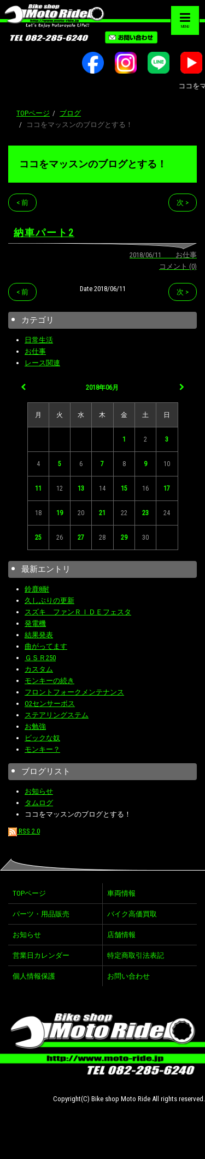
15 (124, 488)
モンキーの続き (49, 681)
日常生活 (39, 340)
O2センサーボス (50, 703)
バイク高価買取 (132, 914)
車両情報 (121, 893)
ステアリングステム (57, 715)
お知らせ (39, 791)
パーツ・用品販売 (41, 914)
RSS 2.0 (24, 831)
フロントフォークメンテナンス (74, 692)
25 (38, 537)
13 (81, 488)
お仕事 (35, 351)
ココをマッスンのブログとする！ (93, 164)
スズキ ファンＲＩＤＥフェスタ (78, 612)
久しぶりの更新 (49, 600)
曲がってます (46, 646)
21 (102, 513)
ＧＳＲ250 (40, 658)
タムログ (39, 803)
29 (124, 537)
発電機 (35, 623)
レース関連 (42, 363)
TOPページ (33, 113)
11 (38, 488)
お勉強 (35, 726)
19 (59, 513)
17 (166, 488)
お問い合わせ (128, 976)
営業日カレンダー (41, 955)
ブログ (70, 113)
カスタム (39, 669)
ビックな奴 (42, 738)
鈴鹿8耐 (37, 589)
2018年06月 (102, 387)
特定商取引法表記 (135, 955)
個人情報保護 (34, 976)
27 (81, 537)
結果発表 (39, 635)
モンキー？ (42, 749)
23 (145, 513)
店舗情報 (121, 935)
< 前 (22, 202)
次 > (183, 202)
